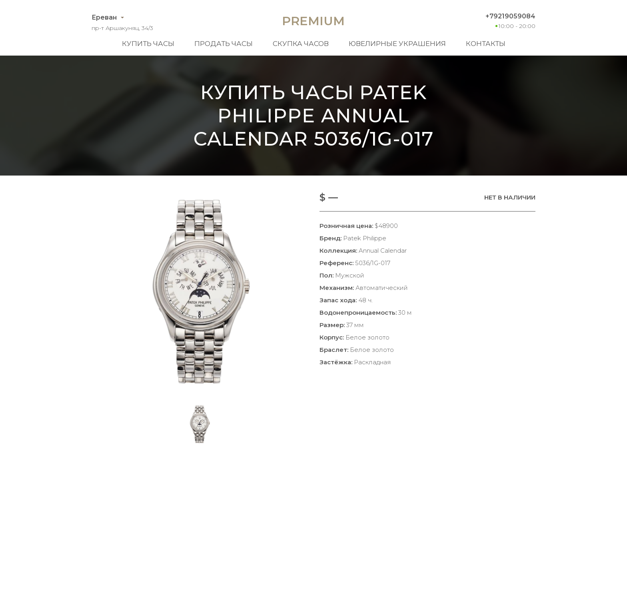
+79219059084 (510, 16)
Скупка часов (301, 44)
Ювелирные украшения (397, 44)
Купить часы (148, 44)
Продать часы (223, 44)
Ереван (104, 17)
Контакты (485, 44)
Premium (313, 21)
